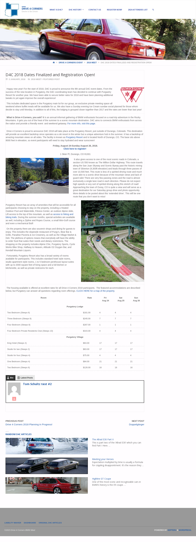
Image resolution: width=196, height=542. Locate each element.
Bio (11, 383)
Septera (171, 536)
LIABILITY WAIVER (13, 528)
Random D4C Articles (19, 439)
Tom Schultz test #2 (37, 389)
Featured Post (51, 79)
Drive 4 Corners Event (71, 63)
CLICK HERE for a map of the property (95, 291)
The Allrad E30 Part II (103, 444)
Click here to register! (75, 148)
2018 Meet (92, 63)
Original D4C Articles (53, 528)
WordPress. (185, 536)
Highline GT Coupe (101, 484)
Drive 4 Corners (33, 8)
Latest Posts (27, 383)
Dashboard (31, 528)
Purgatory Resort (74, 137)
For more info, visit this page (81, 123)
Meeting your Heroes (103, 464)
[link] (161, 9)
